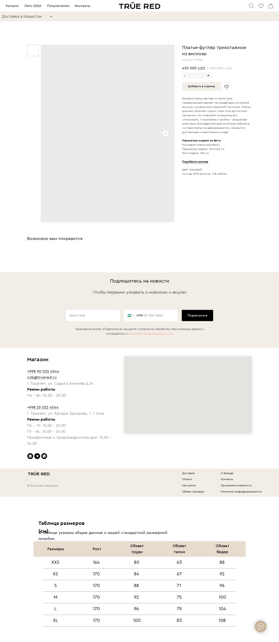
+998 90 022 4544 (43, 371)
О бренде (227, 473)
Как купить (189, 485)
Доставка (188, 473)
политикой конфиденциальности (150, 333)
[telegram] (37, 456)
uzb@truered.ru (42, 377)
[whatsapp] (44, 456)
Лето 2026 (32, 6)
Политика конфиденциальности (241, 491)
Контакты (82, 6)
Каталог (12, 6)
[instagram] (30, 456)
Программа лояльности (236, 485)
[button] (195, 161)
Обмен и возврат (193, 491)
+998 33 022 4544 (43, 407)
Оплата (187, 479)
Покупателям (58, 6)
